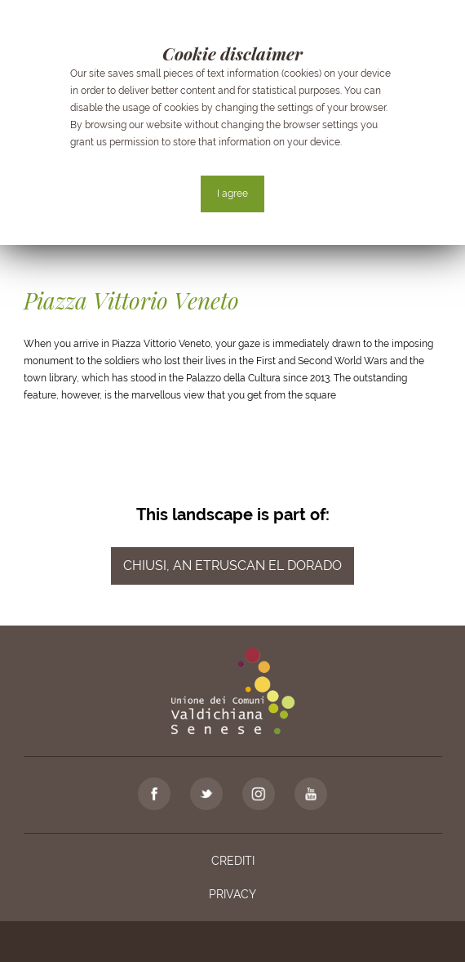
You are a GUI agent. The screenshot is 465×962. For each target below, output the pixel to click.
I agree (232, 193)
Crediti (233, 860)
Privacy (232, 894)
